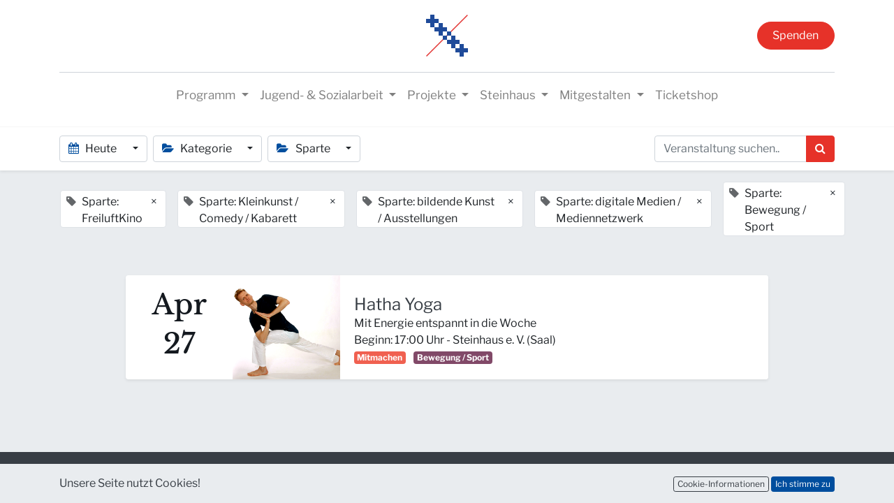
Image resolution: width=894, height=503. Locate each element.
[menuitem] (687, 95)
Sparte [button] (304, 148)
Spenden (795, 35)
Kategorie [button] (198, 148)
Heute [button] (93, 148)
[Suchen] (820, 149)
